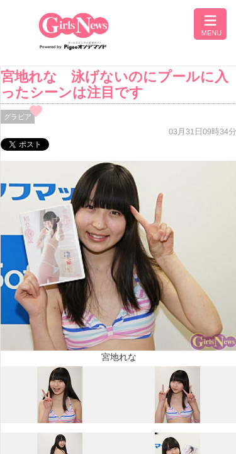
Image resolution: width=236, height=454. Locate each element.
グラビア (17, 116)
